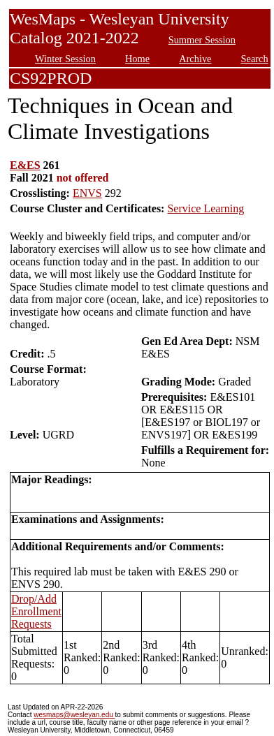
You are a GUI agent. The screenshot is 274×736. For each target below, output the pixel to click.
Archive (195, 58)
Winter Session (65, 58)
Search (254, 58)
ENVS (87, 193)
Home (137, 58)
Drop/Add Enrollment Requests (36, 611)
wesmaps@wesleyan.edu (74, 715)
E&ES (25, 165)
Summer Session (202, 39)
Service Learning (205, 208)
